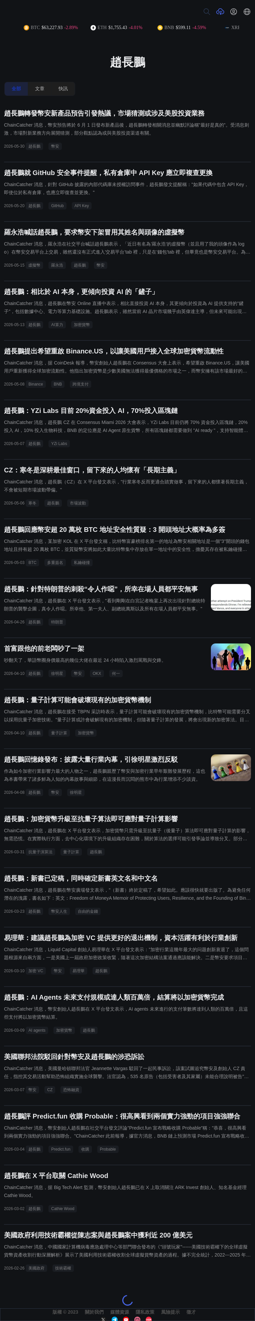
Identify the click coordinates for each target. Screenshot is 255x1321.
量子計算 (59, 733)
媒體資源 (119, 1312)
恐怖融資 (71, 1089)
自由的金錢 (88, 911)
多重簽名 (55, 562)
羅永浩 (57, 265)
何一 (116, 673)
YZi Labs (59, 443)
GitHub (57, 205)
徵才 (191, 1312)
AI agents (36, 1030)
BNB (58, 384)
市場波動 (78, 503)
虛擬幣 (34, 265)
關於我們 (94, 1312)
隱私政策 (145, 1312)
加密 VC (35, 971)
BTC (32, 562)
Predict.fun (60, 1149)
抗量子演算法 (40, 852)
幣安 (55, 146)
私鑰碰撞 (82, 562)
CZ (49, 1089)
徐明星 (57, 673)
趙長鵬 (34, 146)
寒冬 (32, 503)
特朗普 (57, 622)
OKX (97, 673)
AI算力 (57, 324)
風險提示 (170, 1312)
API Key (82, 205)
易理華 (79, 971)
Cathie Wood (62, 1208)
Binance (35, 384)
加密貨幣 (82, 324)
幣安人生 (59, 911)
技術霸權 (63, 1268)
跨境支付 (81, 384)
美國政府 (36, 1268)
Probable (108, 1149)
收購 (85, 1149)
